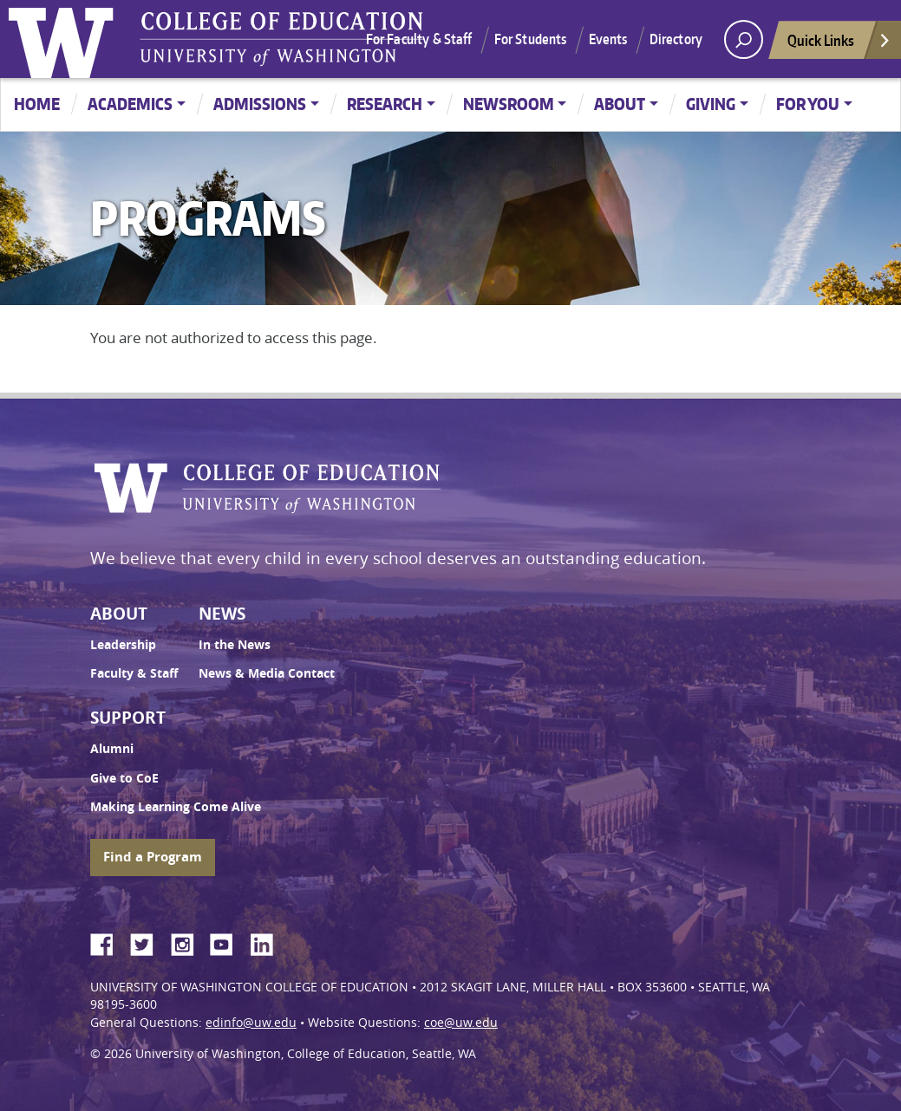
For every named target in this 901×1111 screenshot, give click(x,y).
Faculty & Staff (134, 673)
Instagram (188, 942)
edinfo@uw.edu (251, 1022)
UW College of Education (282, 39)
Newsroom (508, 103)
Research (384, 103)
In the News (235, 644)
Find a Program (152, 857)
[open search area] (743, 39)
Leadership (123, 644)
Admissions (259, 103)
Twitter (148, 942)
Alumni (112, 748)
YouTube (228, 942)
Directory (676, 39)
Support (128, 717)
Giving (710, 103)
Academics (130, 103)
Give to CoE (124, 778)
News (222, 613)
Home (37, 103)
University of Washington (65, 39)
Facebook (108, 942)
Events (608, 39)
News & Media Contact (267, 673)
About (619, 103)
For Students (530, 39)
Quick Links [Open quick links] (839, 44)
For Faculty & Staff (419, 39)
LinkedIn (268, 942)
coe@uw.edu (461, 1022)
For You (807, 103)
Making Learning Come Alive (175, 806)
